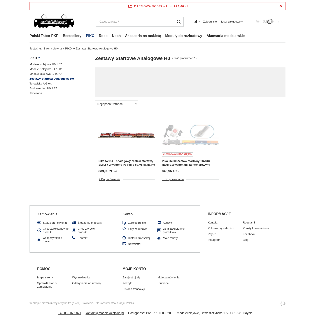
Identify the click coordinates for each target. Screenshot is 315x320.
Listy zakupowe (231, 21)
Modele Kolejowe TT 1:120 (46, 69)
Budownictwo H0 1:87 (43, 88)
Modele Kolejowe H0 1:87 (46, 64)
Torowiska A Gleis (41, 83)
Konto (127, 214)
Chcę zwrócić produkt (86, 230)
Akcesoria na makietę (143, 36)
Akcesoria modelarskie (225, 36)
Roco (103, 36)
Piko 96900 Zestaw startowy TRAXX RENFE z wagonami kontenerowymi (186, 162)
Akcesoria (36, 93)
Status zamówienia (55, 222)
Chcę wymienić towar (52, 239)
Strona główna (53, 48)
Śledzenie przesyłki (90, 222)
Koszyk (167, 222)
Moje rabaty (170, 238)
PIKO (90, 36)
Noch (116, 36)
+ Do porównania (109, 179)
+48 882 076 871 (69, 313)
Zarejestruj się (137, 222)
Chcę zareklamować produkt (55, 230)
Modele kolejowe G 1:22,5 (46, 74)
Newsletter (134, 244)
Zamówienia (47, 214)
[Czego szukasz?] (140, 22)
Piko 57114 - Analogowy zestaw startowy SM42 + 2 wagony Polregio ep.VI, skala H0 (126, 162)
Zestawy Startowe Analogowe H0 (52, 78)
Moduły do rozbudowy (183, 36)
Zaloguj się (210, 21)
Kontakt (82, 238)
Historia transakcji (139, 238)
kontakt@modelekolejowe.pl (105, 313)
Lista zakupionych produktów (174, 230)
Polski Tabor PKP (44, 36)
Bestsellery (72, 36)
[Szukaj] (179, 22)
